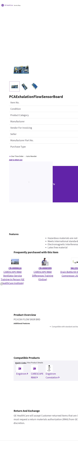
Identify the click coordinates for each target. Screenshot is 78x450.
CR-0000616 (15, 268)
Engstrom (22, 373)
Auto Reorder (31, 156)
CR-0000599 (45, 268)
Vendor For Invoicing (21, 127)
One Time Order (17, 156)
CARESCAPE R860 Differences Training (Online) (42, 275)
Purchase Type (18, 146)
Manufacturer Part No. (22, 140)
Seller (13, 134)
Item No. (14, 102)
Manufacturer (17, 121)
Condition (15, 108)
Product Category (19, 115)
